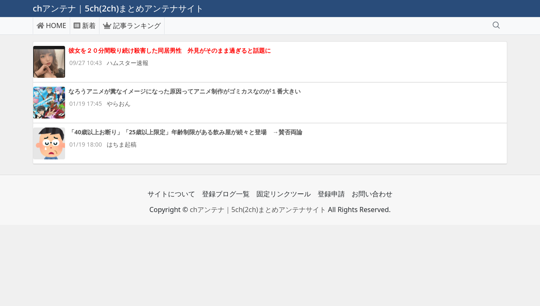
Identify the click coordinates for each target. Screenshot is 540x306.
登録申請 (331, 193)
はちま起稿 (121, 144)
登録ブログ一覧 (226, 193)
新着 (85, 25)
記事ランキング (132, 25)
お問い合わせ (372, 193)
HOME (51, 25)
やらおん (119, 103)
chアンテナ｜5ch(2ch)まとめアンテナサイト (258, 209)
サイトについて (171, 193)
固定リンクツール (283, 193)
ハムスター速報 (127, 63)
